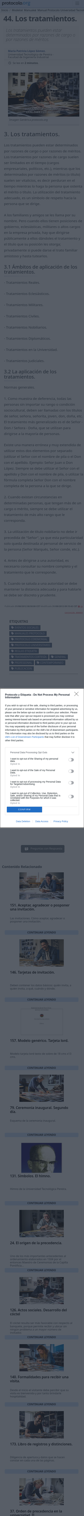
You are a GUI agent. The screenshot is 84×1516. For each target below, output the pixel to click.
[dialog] (42, 758)
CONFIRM (24, 809)
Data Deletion (23, 821)
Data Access (41, 821)
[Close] (77, 695)
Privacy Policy (60, 821)
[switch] (71, 759)
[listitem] (42, 752)
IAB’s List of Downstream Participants (24, 737)
